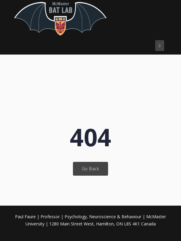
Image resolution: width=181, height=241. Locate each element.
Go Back (90, 168)
